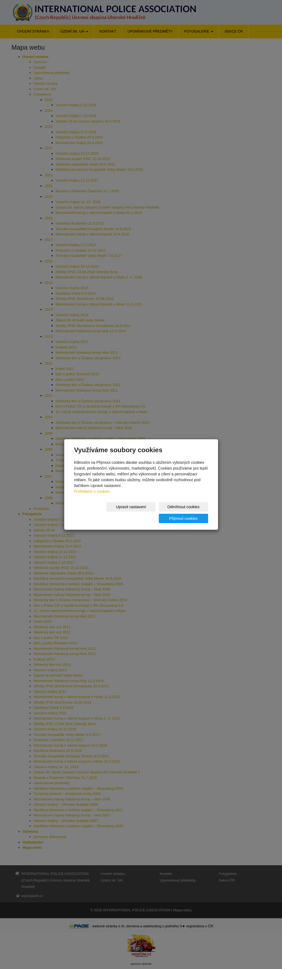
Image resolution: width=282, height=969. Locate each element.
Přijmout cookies (187, 512)
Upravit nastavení (96, 512)
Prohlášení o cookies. (92, 497)
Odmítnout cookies (141, 512)
